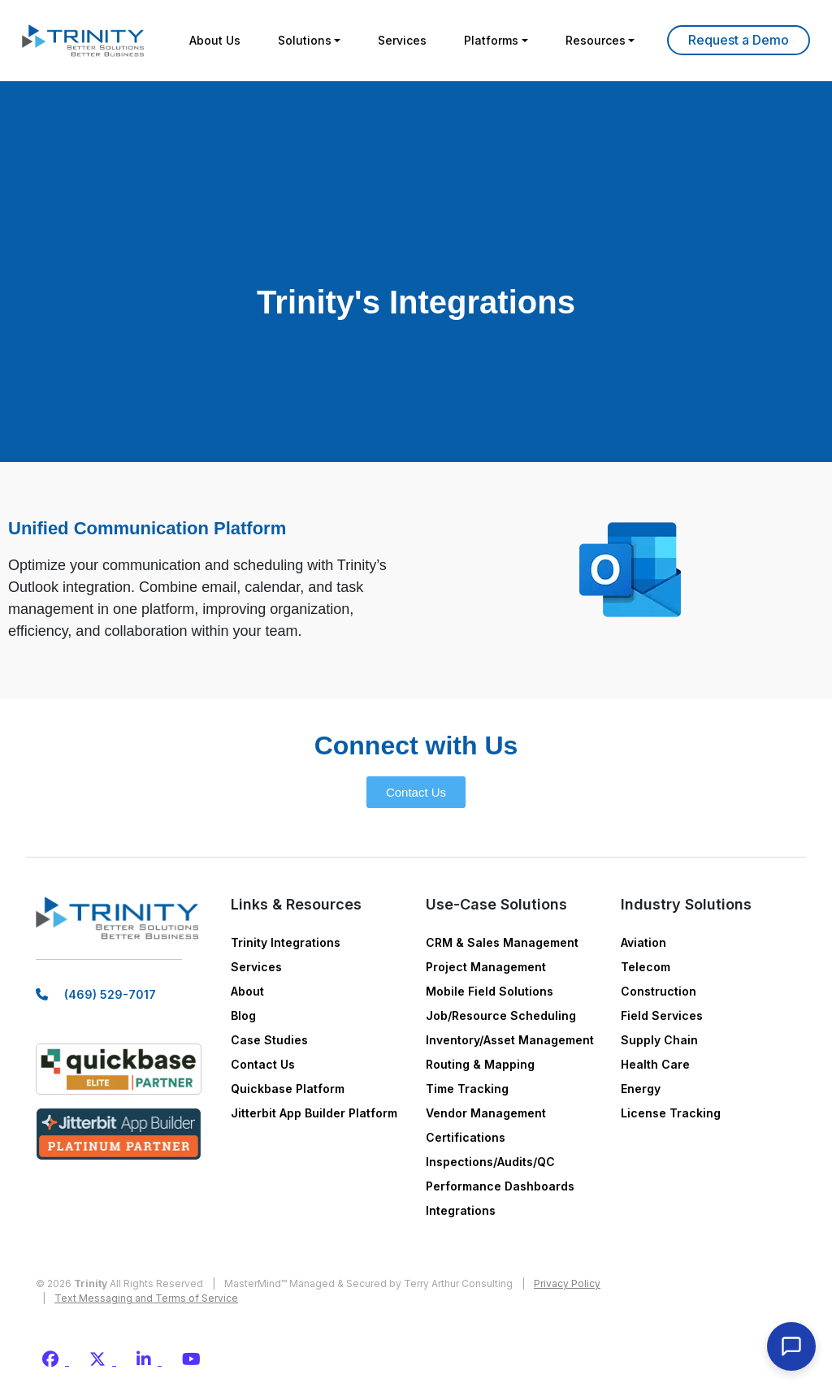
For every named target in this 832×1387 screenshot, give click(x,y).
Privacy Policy (567, 1283)
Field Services (662, 1015)
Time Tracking (467, 1088)
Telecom (645, 967)
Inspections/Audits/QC (490, 1162)
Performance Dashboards (500, 1186)
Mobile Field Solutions (489, 991)
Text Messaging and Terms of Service (146, 1298)
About (247, 991)
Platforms (491, 40)
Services (402, 40)
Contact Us (263, 1064)
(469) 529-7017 (110, 994)
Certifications (465, 1137)
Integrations (461, 1210)
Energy (641, 1088)
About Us (214, 40)
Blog (243, 1015)
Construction (658, 991)
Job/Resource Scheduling (501, 1015)
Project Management (486, 967)
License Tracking (671, 1113)
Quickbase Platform (287, 1088)
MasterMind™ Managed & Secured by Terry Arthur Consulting (368, 1283)
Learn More (738, 40)
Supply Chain (659, 1040)
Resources (596, 40)
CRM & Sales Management (502, 942)
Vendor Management (486, 1113)
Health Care (655, 1064)
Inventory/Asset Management (510, 1040)
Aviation (643, 942)
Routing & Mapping (480, 1064)
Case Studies (269, 1040)
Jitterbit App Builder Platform (314, 1113)
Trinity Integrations (285, 942)
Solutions (305, 40)
